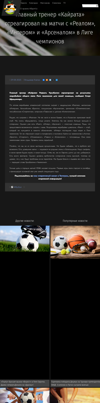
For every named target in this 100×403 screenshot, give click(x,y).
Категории (33, 3)
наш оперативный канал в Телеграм (45, 175)
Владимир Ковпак (33, 79)
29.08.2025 (16, 79)
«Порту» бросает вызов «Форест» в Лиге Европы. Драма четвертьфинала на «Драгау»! (25, 383)
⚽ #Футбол (16, 187)
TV (64, 3)
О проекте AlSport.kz (28, 8)
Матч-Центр (45, 3)
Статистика (56, 3)
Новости (23, 3)
